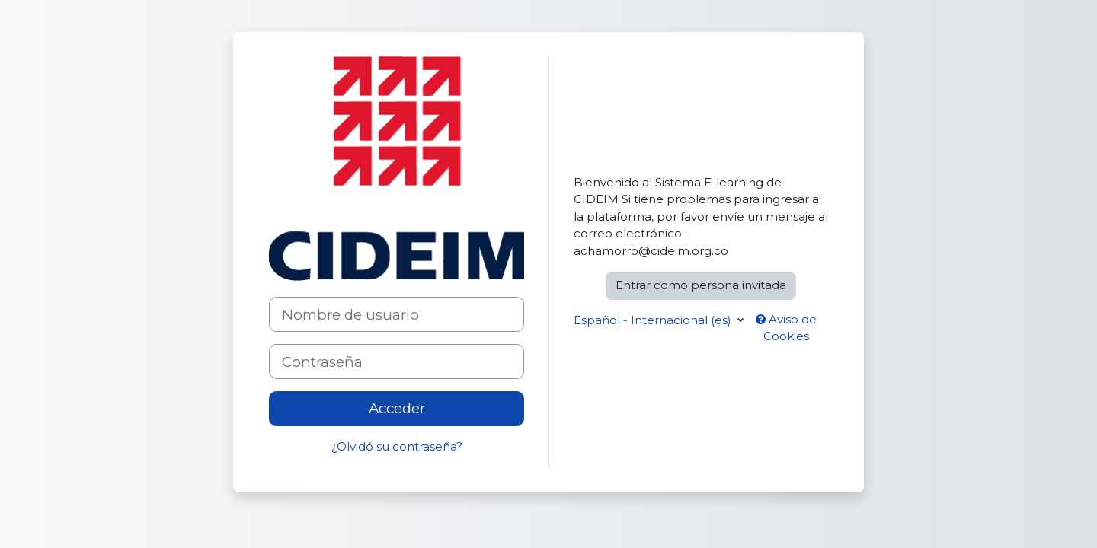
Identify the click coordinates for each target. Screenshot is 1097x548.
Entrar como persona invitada (701, 285)
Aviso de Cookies (786, 328)
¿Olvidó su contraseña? (396, 446)
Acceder (397, 408)
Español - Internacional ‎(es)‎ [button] (654, 320)
